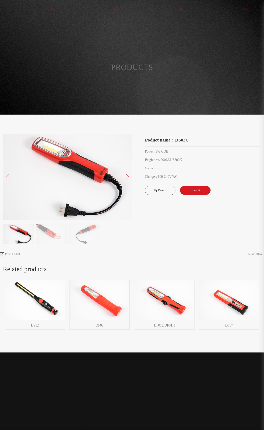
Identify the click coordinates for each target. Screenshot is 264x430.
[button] (127, 177)
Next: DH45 (256, 254)
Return (160, 190)
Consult (195, 190)
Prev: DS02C (10, 254)
